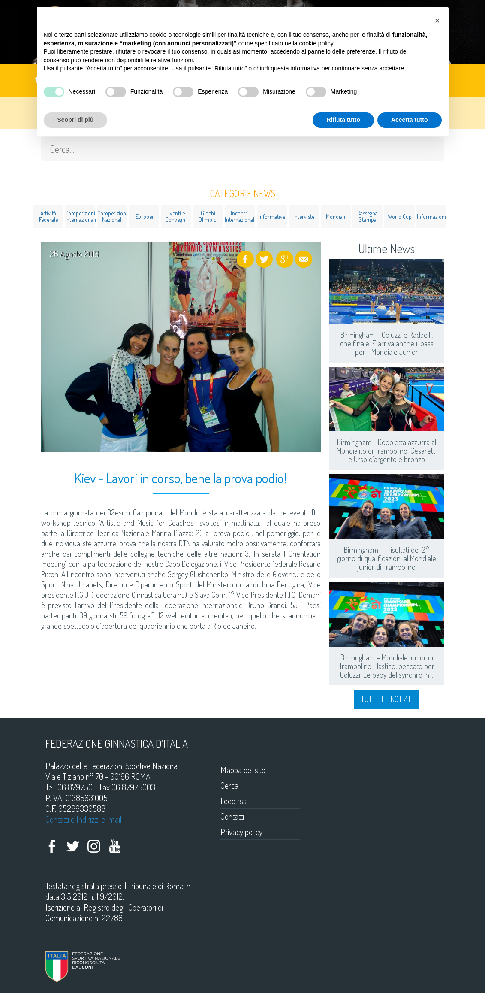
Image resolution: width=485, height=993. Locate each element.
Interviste (303, 216)
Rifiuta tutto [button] (343, 119)
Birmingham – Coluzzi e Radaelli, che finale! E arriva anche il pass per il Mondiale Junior (387, 343)
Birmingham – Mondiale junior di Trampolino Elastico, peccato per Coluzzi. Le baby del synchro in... (386, 666)
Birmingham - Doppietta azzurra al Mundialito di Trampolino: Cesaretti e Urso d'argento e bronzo (387, 450)
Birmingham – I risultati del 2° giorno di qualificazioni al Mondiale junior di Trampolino (386, 558)
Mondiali (335, 216)
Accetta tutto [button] (409, 119)
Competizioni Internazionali (80, 216)
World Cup (400, 216)
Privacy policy (241, 831)
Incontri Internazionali (240, 216)
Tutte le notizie (387, 699)
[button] (437, 20)
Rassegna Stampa (367, 216)
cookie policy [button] (316, 43)
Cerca (229, 785)
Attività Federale (48, 216)
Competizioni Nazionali (112, 216)
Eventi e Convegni (176, 216)
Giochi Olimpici (208, 216)
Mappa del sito (242, 769)
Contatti (232, 816)
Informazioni (431, 216)
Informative (272, 216)
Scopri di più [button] (75, 119)
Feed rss (233, 800)
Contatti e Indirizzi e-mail (83, 819)
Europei (144, 216)
